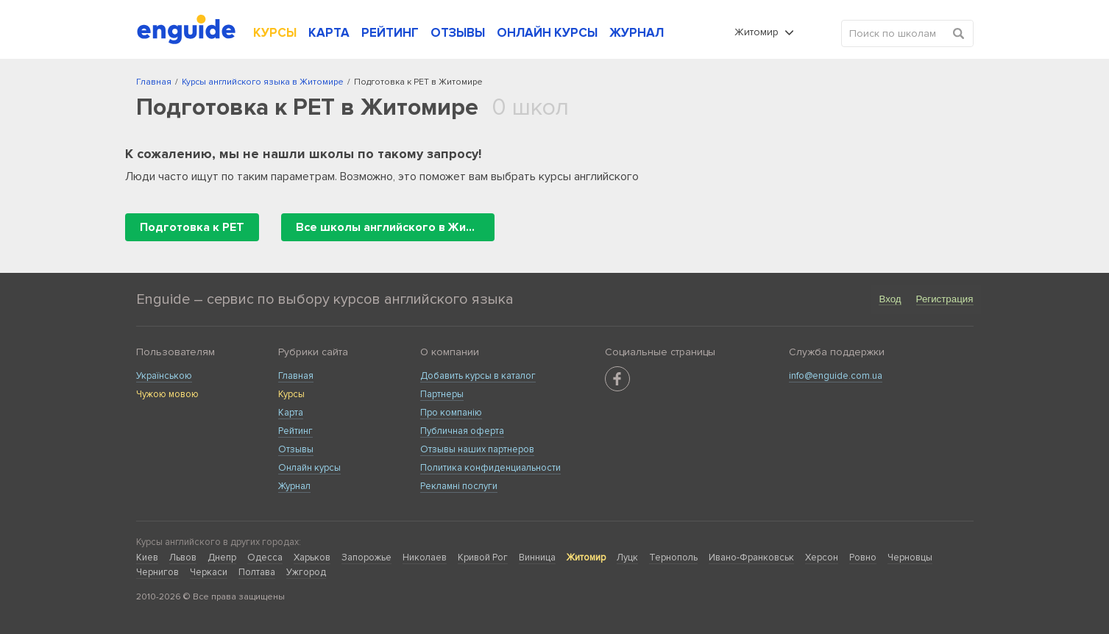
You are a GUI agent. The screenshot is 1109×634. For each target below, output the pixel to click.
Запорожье (366, 557)
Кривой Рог (483, 557)
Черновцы (909, 557)
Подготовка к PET (192, 227)
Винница (537, 557)
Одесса (265, 557)
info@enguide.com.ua (835, 376)
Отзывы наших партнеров (477, 449)
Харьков (312, 557)
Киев (147, 557)
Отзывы (295, 449)
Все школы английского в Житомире (395, 227)
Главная (295, 376)
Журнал (294, 486)
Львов (182, 557)
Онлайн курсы (309, 468)
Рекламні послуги (458, 486)
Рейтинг (295, 431)
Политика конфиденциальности (490, 468)
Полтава (256, 572)
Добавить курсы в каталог (478, 376)
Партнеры (442, 394)
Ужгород (306, 572)
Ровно (862, 557)
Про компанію (451, 412)
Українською (164, 376)
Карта (290, 412)
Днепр (222, 557)
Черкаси (208, 572)
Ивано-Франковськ (751, 557)
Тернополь (673, 557)
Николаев (425, 557)
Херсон (821, 557)
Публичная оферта (462, 431)
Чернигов (157, 572)
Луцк (627, 557)
